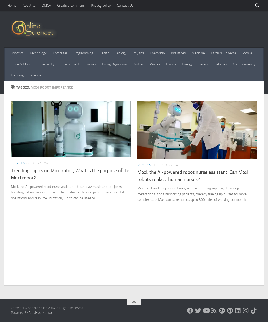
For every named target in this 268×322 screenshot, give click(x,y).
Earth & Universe (223, 53)
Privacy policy (101, 5)
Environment (70, 64)
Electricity (47, 64)
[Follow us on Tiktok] (254, 311)
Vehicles (220, 64)
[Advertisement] (134, 252)
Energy (187, 64)
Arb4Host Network (41, 313)
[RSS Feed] (214, 311)
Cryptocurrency (244, 64)
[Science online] (190, 311)
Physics (138, 53)
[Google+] (222, 311)
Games (91, 64)
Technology (38, 53)
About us (29, 5)
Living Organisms (114, 64)
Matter (139, 64)
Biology (121, 53)
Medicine (198, 53)
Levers (203, 64)
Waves (155, 64)
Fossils (171, 64)
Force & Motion (22, 64)
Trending (17, 75)
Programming (83, 53)
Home (12, 5)
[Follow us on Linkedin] (238, 311)
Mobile (247, 53)
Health (104, 53)
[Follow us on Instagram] (246, 311)
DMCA (46, 5)
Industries (178, 53)
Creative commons (71, 5)
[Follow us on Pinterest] (230, 311)
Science (35, 75)
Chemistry (157, 53)
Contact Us (125, 5)
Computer (60, 53)
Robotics (17, 53)
